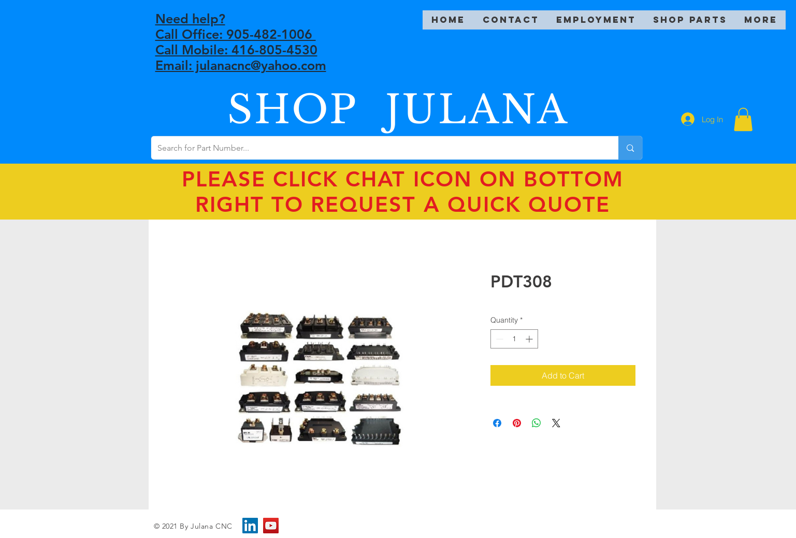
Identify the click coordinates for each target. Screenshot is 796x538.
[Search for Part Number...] (377, 147)
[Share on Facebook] (497, 423)
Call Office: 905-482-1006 (235, 34)
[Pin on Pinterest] (517, 423)
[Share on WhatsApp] (536, 423)
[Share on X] (556, 423)
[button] (743, 119)
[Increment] (530, 339)
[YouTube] (271, 525)
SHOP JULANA (398, 109)
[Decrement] (498, 339)
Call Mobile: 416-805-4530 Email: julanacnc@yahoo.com (240, 57)
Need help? (190, 18)
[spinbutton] (514, 339)
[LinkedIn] (250, 525)
